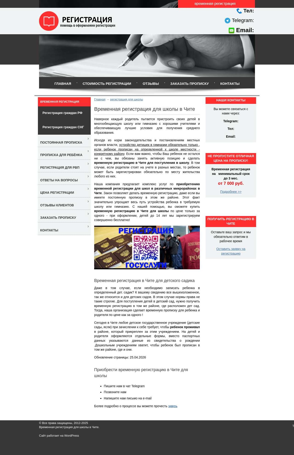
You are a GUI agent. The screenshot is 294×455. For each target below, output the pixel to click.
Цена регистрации (57, 192)
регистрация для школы (126, 99)
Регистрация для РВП (59, 167)
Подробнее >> (231, 191)
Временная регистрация (59, 101)
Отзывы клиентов (57, 205)
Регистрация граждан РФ (62, 113)
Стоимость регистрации (107, 83)
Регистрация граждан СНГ (63, 127)
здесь (172, 406)
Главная (62, 83)
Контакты (230, 83)
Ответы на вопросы (59, 180)
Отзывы (151, 83)
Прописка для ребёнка (61, 155)
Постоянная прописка (61, 142)
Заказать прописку (189, 83)
